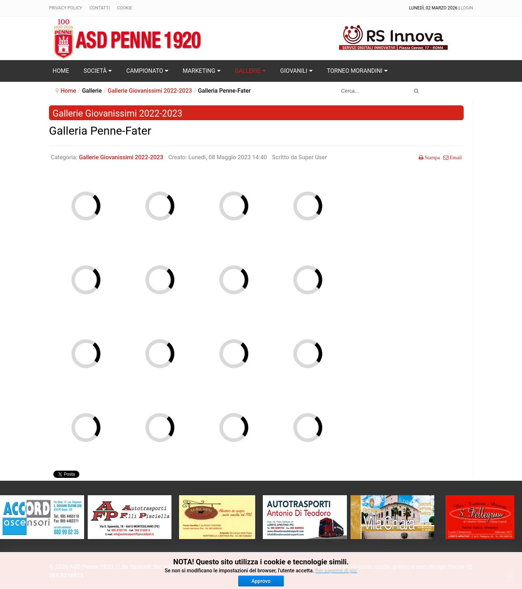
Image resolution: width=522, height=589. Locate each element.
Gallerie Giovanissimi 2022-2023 (150, 90)
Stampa (431, 157)
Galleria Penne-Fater (100, 131)
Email (455, 157)
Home (68, 90)
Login (467, 7)
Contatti (100, 7)
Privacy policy (65, 7)
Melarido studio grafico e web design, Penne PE (411, 566)
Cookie (124, 7)
